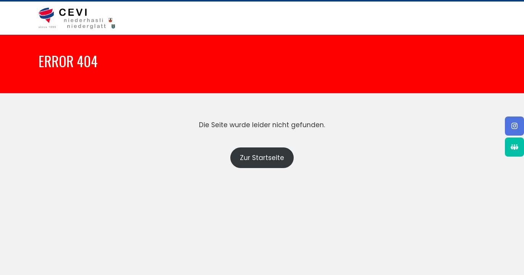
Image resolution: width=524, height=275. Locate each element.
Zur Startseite (262, 157)
